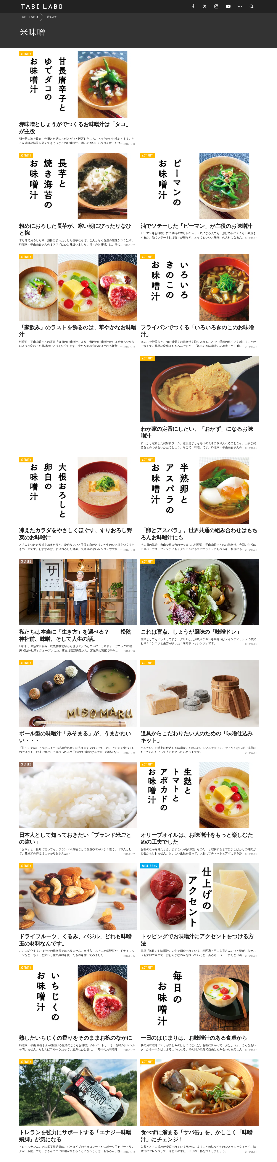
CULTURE (26, 561)
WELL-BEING (149, 866)
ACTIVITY (26, 54)
